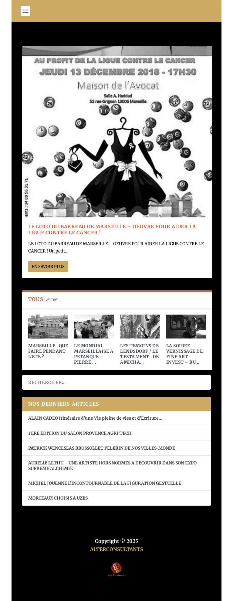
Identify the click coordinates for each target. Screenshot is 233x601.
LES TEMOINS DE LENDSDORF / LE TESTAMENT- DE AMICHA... (139, 354)
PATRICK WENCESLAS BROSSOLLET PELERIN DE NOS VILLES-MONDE (101, 448)
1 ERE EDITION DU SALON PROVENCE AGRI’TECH (80, 433)
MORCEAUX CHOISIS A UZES (58, 498)
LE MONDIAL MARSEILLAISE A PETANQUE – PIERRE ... (93, 354)
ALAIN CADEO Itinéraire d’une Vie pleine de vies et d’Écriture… (95, 418)
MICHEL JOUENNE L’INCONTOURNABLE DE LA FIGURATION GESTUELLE (104, 483)
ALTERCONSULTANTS (116, 549)
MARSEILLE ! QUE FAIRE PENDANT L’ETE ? (48, 351)
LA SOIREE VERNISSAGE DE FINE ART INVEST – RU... (184, 354)
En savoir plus (48, 266)
